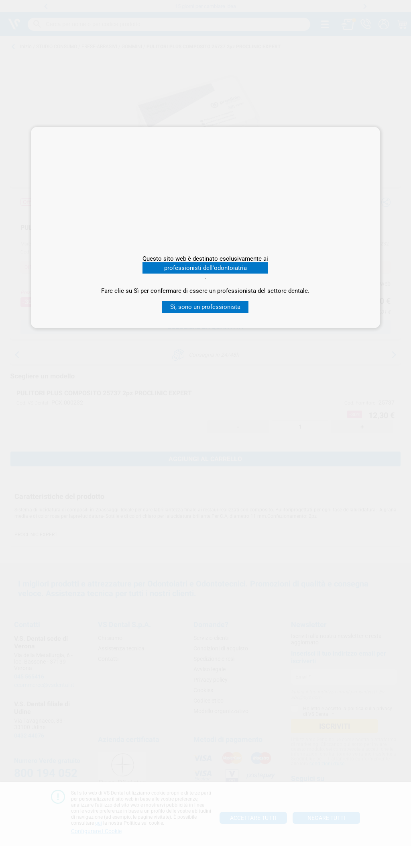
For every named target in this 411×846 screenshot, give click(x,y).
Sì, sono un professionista (205, 307)
